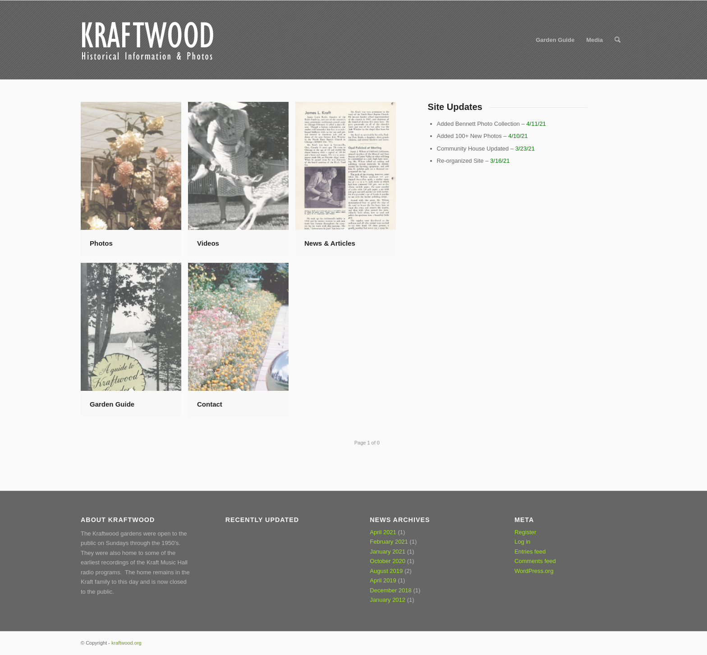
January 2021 (387, 551)
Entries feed (530, 551)
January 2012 (387, 599)
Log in (522, 541)
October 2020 (387, 561)
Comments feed (535, 561)
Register (525, 532)
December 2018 (391, 590)
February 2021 (389, 541)
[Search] (617, 39)
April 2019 (383, 580)
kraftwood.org (126, 643)
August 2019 (386, 571)
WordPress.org (533, 571)
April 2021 (383, 532)
